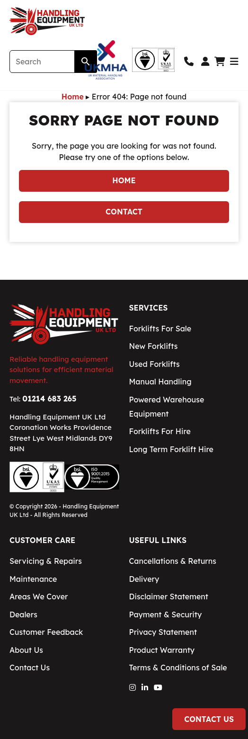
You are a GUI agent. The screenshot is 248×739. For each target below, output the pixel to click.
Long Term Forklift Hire (171, 449)
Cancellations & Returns (172, 561)
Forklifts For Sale (160, 328)
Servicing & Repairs (45, 561)
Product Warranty (162, 650)
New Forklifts (153, 346)
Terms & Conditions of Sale (178, 667)
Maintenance (33, 579)
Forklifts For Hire (160, 431)
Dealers (23, 614)
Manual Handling (160, 381)
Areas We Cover (38, 596)
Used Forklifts (154, 364)
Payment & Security (165, 614)
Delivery (144, 579)
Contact (124, 211)
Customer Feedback (46, 632)
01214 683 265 (49, 398)
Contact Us (209, 719)
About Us (26, 650)
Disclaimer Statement (169, 596)
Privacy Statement (163, 632)
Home (73, 96)
